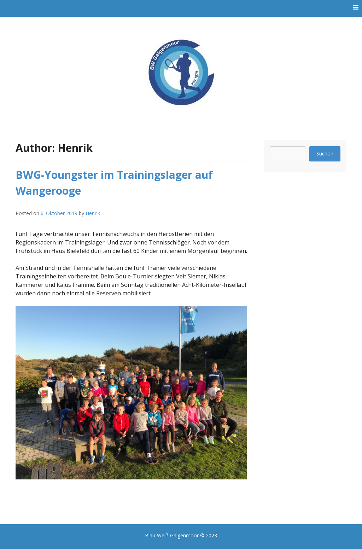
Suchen (324, 153)
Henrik (93, 213)
